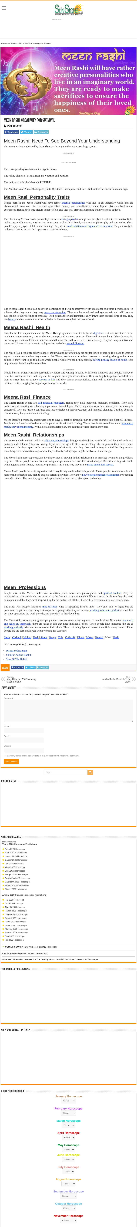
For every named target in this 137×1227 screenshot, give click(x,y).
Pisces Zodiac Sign (16, 604)
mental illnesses (75, 343)
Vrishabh (16, 591)
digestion (98, 333)
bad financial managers (51, 402)
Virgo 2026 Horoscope (15, 821)
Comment (9, 652)
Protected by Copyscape (108, 1209)
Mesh (7, 591)
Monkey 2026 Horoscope (16, 883)
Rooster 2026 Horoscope (16, 887)
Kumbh (99, 591)
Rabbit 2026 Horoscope (16, 865)
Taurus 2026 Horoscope (16, 807)
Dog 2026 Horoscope (14, 890)
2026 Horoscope (17, 798)
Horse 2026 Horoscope (15, 876)
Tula (60, 591)
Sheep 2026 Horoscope (16, 879)
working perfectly (13, 581)
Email (7, 690)
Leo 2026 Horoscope (14, 818)
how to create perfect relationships (100, 474)
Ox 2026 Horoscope (14, 858)
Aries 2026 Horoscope (15, 803)
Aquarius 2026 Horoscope (17, 839)
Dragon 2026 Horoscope (16, 868)
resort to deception (55, 312)
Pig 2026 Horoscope (14, 894)
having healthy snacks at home (110, 359)
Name (7, 680)
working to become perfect (104, 564)
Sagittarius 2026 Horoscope (17, 832)
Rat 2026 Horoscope (14, 854)
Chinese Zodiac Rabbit (18, 609)
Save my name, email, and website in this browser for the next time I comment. (43, 710)
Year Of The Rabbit (16, 613)
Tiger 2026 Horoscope (15, 861)
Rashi (116, 591)
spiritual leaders (112, 547)
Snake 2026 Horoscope (16, 872)
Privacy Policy (77, 1209)
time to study (49, 560)
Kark (36, 591)
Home (5, 43)
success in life (47, 379)
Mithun (27, 591)
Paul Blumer (14, 125)
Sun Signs (22, 1209)
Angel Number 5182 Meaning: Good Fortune (23, 633)
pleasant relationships (56, 440)
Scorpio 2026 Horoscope (16, 829)
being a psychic (70, 219)
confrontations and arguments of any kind (89, 226)
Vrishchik (70, 591)
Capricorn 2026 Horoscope (17, 836)
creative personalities (73, 202)
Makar (89, 591)
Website (7, 700)
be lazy (12, 319)
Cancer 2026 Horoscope (16, 814)
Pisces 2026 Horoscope (16, 843)
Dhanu (80, 591)
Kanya (52, 591)
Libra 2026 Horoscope (15, 825)
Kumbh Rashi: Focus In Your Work (113, 633)
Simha (43, 591)
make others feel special (100, 464)
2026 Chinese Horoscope (22, 849)
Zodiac (14, 43)
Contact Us (90, 1209)
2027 (46, 908)
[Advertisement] (68, 759)
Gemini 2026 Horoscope (16, 810)
